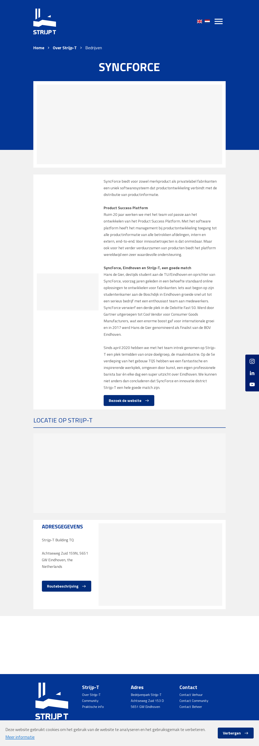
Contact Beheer (191, 706)
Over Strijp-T (65, 48)
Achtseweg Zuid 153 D (147, 700)
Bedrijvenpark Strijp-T (146, 694)
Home (38, 48)
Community (90, 700)
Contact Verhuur (191, 694)
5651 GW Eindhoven (145, 706)
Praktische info (93, 706)
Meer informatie (20, 737)
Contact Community (194, 700)
